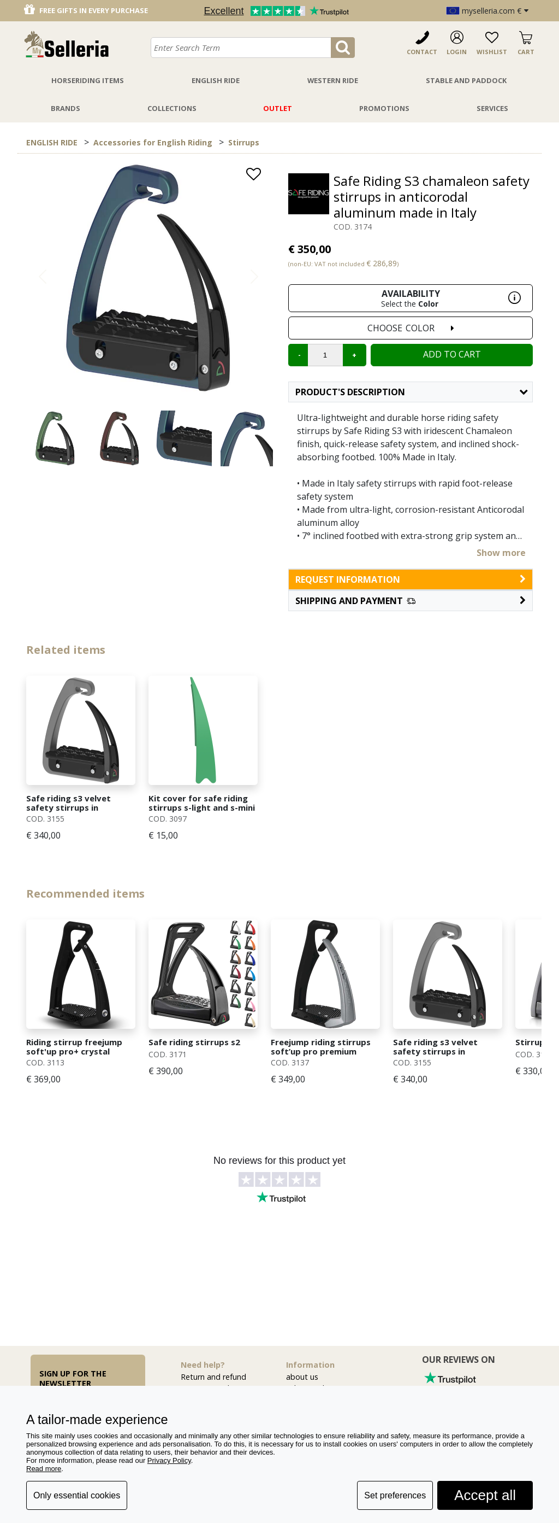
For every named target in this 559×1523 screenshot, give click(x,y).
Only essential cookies (76, 1495)
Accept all (485, 1495)
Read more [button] (43, 1469)
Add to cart (452, 354)
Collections (172, 108)
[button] (410, 600)
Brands (65, 108)
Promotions (384, 108)
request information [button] (410, 579)
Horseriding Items (87, 80)
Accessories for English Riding (152, 142)
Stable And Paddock (466, 80)
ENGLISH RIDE (52, 142)
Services (492, 108)
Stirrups (243, 142)
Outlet (277, 108)
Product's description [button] (411, 392)
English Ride (216, 80)
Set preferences (395, 1495)
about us (302, 1377)
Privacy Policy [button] (169, 1460)
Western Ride (332, 80)
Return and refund (213, 1377)
